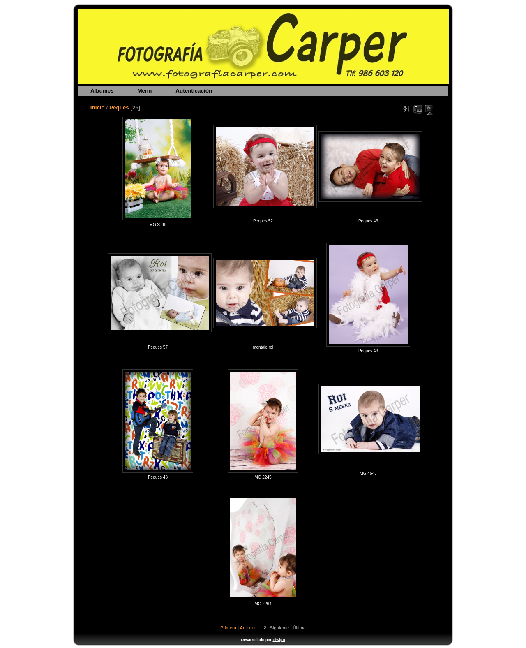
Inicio (97, 107)
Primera (228, 627)
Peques (119, 107)
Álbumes (102, 91)
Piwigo (278, 640)
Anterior (248, 627)
